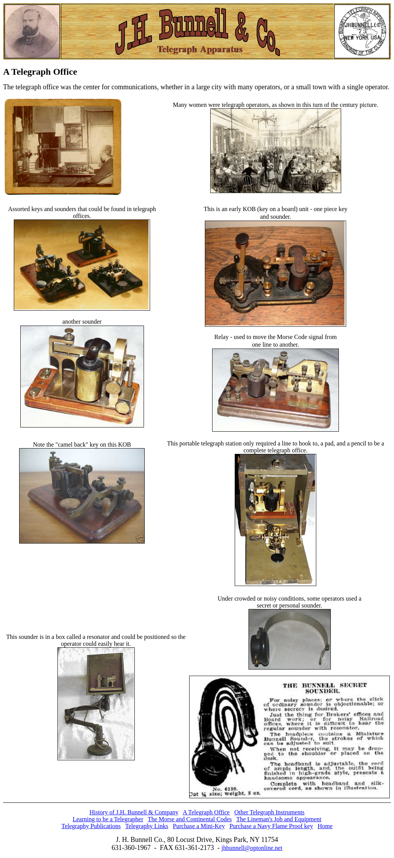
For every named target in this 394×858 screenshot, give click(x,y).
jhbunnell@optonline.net (251, 848)
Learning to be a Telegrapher (108, 819)
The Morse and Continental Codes (190, 819)
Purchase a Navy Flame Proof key (271, 826)
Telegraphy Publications (91, 826)
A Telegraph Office (206, 812)
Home (324, 826)
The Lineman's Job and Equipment (278, 819)
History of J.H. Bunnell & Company (134, 812)
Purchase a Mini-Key (199, 826)
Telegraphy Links (146, 826)
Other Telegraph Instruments (269, 812)
